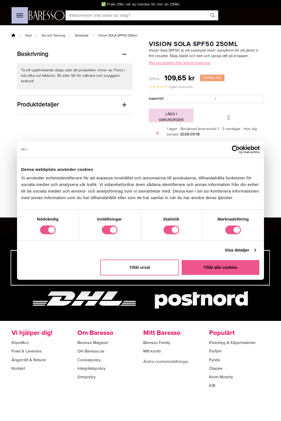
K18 (212, 385)
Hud (28, 35)
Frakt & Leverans (27, 351)
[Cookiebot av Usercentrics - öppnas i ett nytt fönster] (236, 149)
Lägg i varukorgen (171, 117)
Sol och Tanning (53, 35)
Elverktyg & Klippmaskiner (232, 342)
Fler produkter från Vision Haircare (179, 62)
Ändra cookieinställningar (166, 361)
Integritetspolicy (91, 368)
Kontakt (18, 368)
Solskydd (81, 35)
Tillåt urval (139, 267)
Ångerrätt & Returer (29, 359)
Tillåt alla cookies (220, 267)
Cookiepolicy (89, 359)
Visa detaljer (237, 250)
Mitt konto (152, 351)
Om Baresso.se (90, 351)
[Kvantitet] (215, 99)
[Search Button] (212, 15)
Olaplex (216, 368)
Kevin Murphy (221, 376)
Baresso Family (156, 342)
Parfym (215, 351)
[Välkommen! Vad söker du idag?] (136, 15)
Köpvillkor (20, 342)
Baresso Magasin (92, 342)
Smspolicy (86, 376)
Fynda (214, 359)
